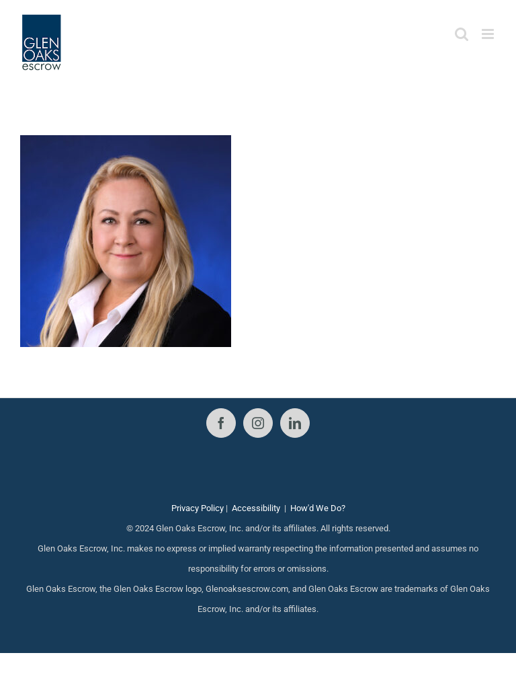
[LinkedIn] (295, 423)
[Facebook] (221, 423)
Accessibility (256, 508)
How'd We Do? (317, 508)
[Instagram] (258, 423)
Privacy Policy (197, 508)
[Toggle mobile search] (461, 34)
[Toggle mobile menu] (489, 34)
